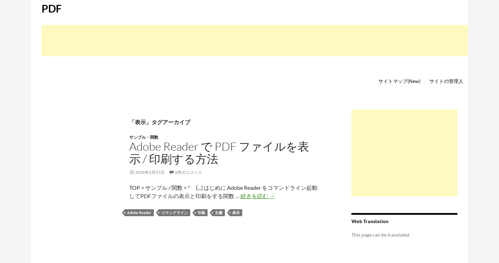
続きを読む (257, 196)
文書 (218, 212)
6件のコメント (188, 172)
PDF (52, 8)
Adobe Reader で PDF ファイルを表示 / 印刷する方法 (219, 152)
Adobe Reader (139, 212)
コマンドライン (174, 212)
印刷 (201, 212)
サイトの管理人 (446, 81)
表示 (236, 212)
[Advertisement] (255, 40)
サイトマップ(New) (399, 81)
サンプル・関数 (143, 137)
